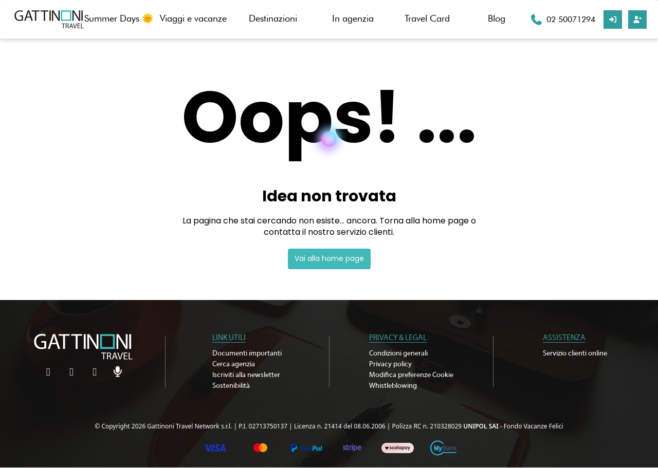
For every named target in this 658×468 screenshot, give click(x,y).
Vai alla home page (329, 258)
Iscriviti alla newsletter (246, 375)
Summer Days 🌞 (118, 18)
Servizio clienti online (575, 353)
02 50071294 (570, 19)
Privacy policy (390, 364)
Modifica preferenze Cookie (411, 375)
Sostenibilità (231, 386)
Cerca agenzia (233, 364)
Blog (496, 18)
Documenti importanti (247, 353)
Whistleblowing (393, 386)
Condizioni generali (398, 353)
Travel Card (427, 18)
